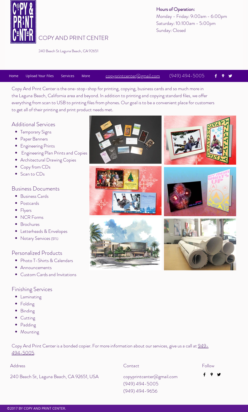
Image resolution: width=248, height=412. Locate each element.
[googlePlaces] (223, 76)
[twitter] (230, 76)
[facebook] (215, 76)
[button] (67, 76)
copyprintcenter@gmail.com (150, 376)
